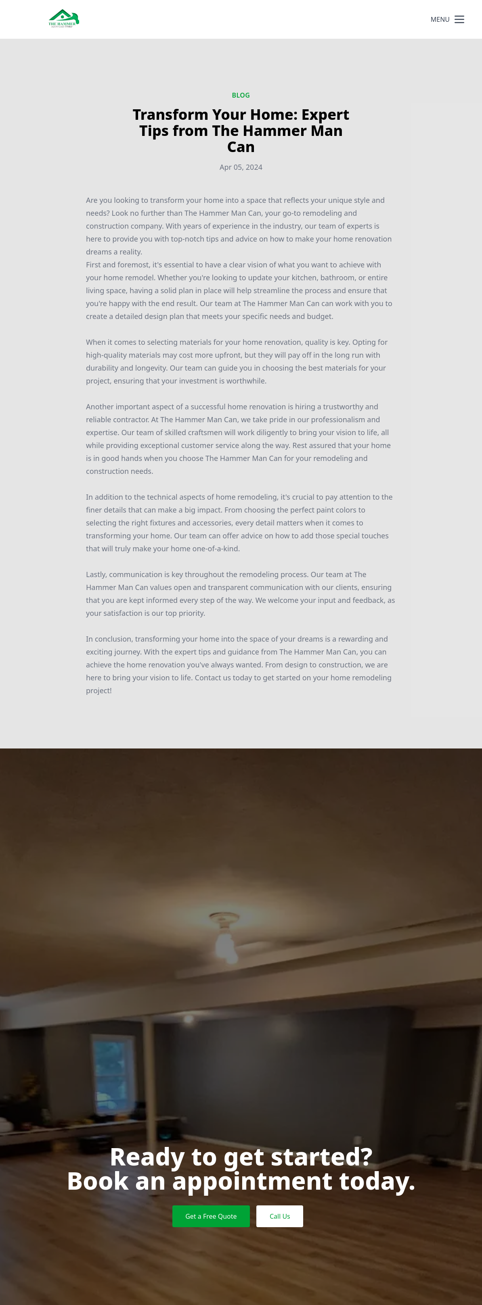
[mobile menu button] (459, 19)
